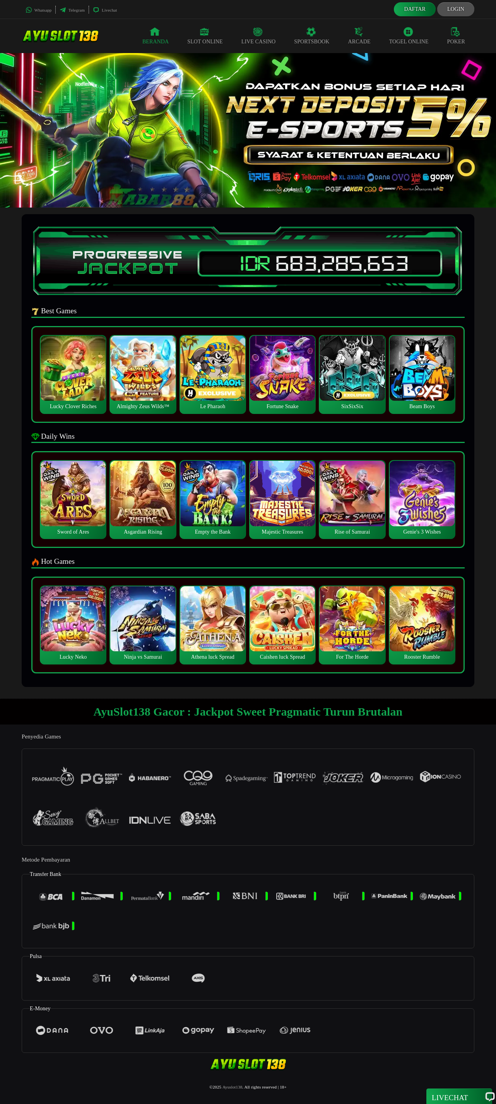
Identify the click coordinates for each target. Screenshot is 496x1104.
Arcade (359, 36)
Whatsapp (38, 10)
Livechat (105, 10)
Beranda (155, 36)
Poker (456, 36)
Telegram (72, 10)
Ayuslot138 (232, 1087)
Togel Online (409, 36)
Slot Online (204, 36)
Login (455, 9)
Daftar (415, 9)
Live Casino (258, 36)
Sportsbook (311, 36)
